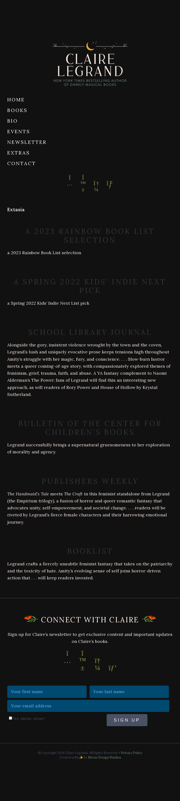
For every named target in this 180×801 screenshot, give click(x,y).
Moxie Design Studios (104, 757)
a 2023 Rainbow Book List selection (90, 236)
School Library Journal (90, 332)
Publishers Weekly (90, 481)
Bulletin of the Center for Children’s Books (90, 428)
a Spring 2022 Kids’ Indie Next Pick (90, 286)
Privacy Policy (131, 753)
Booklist (90, 551)
